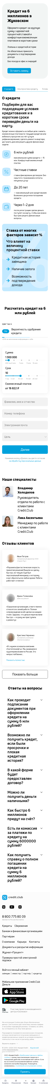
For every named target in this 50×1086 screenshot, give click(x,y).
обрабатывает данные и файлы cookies (23, 1056)
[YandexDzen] (20, 907)
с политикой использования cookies (28, 1066)
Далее (25, 449)
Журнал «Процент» (12, 952)
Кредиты (7, 925)
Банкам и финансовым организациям (22, 931)
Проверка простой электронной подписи (19, 959)
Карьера (21, 941)
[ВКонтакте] (3, 907)
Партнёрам (8, 936)
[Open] (45, 437)
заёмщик (6, 973)
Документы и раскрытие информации (22, 947)
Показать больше (25, 674)
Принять (25, 1071)
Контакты (34, 941)
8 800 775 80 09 (14, 916)
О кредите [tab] (8, 89)
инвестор (16, 973)
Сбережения (21, 925)
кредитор (37, 973)
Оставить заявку (19, 70)
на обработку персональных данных (25, 461)
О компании (8, 941)
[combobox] (25, 402)
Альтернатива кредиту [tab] (27, 89)
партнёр (27, 973)
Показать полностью (15, 660)
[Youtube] (12, 907)
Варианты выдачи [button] (10, 1044)
